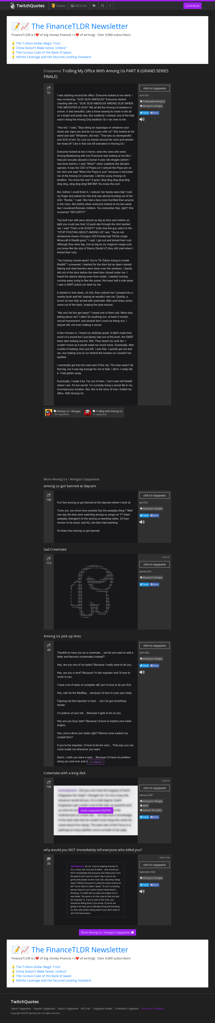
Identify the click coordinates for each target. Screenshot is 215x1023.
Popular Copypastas (44, 1008)
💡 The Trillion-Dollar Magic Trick (35, 43)
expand (95, 761)
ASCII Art (79, 6)
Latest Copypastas (21, 1008)
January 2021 (145, 571)
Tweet (144, 112)
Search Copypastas (68, 1008)
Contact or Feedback (152, 1008)
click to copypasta (154, 88)
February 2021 (146, 795)
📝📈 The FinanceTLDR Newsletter (69, 26)
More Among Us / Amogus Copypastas (107, 932)
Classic (58, 5)
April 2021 (144, 95)
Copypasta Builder (103, 1008)
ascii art (166, 557)
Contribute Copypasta (127, 1008)
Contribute (192, 6)
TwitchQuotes (28, 6)
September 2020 (147, 872)
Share (154, 112)
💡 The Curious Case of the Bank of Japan (41, 52)
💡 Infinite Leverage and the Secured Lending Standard (51, 57)
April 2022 (144, 652)
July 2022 (143, 502)
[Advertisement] (107, 449)
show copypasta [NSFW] (96, 810)
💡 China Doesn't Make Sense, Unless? (39, 48)
